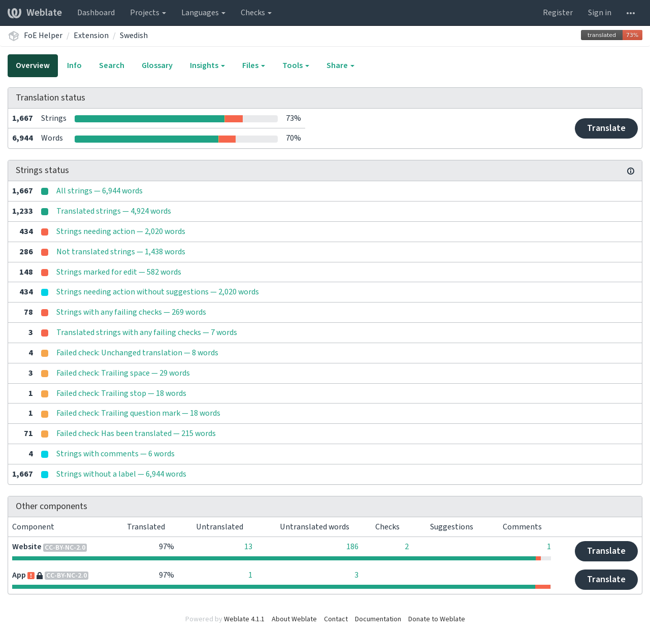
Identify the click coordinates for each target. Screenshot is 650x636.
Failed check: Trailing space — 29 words (123, 373)
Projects (148, 12)
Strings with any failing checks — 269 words (131, 312)
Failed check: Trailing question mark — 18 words (138, 413)
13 (248, 546)
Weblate (35, 13)
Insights (207, 65)
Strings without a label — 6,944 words (121, 474)
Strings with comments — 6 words (115, 453)
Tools (295, 65)
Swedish (134, 35)
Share (340, 65)
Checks (256, 12)
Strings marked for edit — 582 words (118, 272)
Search (111, 65)
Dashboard (96, 12)
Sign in (599, 12)
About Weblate (294, 619)
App (19, 575)
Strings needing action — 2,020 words (120, 231)
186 (352, 546)
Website (27, 546)
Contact (336, 619)
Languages (203, 12)
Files (253, 65)
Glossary (157, 65)
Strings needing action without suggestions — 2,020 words (157, 291)
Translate (606, 128)
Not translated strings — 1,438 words (120, 251)
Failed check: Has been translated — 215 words (136, 433)
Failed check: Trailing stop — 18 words (121, 393)
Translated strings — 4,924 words (113, 211)
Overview (33, 65)
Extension (91, 35)
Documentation (378, 619)
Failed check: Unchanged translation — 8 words (137, 352)
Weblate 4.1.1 (244, 619)
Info (74, 65)
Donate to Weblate (436, 619)
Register (558, 12)
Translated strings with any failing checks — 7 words (146, 332)
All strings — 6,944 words (99, 190)
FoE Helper (43, 35)
